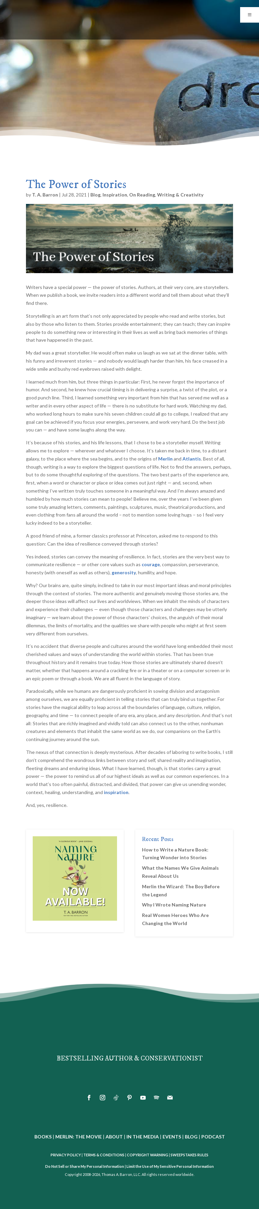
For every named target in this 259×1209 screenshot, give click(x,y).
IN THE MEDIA (142, 1136)
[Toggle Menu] (249, 15)
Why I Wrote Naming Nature (174, 905)
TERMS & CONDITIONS (103, 1155)
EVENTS (172, 1136)
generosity (124, 572)
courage (151, 564)
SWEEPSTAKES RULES (189, 1155)
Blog (95, 195)
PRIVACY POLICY (66, 1155)
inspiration (116, 792)
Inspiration (115, 195)
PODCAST (213, 1136)
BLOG (191, 1136)
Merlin (165, 459)
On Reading (142, 195)
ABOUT (114, 1136)
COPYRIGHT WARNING (147, 1155)
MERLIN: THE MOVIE (78, 1136)
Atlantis (191, 459)
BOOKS (43, 1136)
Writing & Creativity (180, 195)
